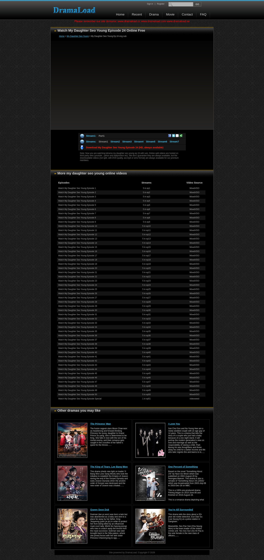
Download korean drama (75, 10)
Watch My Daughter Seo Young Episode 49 (77, 390)
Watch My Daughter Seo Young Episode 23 (77, 281)
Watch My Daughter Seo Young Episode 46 (77, 377)
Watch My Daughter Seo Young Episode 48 (77, 386)
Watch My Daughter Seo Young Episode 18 (77, 260)
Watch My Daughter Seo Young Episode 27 (77, 298)
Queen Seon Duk (99, 509)
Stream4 (138, 141)
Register (160, 4)
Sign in (150, 4)
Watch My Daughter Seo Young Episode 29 (77, 306)
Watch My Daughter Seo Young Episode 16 (77, 251)
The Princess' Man (100, 423)
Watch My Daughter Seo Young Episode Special (79, 399)
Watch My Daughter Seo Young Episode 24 (77, 285)
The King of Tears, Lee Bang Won (109, 466)
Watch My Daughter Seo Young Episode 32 (77, 319)
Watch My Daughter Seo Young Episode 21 (77, 272)
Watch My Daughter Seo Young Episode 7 (77, 213)
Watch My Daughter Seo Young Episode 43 (77, 365)
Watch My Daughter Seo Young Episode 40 (77, 352)
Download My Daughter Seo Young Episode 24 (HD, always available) (124, 147)
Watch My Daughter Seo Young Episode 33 (77, 323)
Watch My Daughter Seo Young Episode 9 (77, 222)
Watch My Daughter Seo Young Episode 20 (77, 268)
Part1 (102, 136)
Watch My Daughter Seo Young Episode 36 (77, 335)
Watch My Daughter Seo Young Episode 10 (77, 226)
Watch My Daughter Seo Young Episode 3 (77, 196)
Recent (137, 14)
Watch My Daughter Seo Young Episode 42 (77, 361)
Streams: (91, 141)
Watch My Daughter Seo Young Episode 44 (77, 369)
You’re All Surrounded (180, 509)
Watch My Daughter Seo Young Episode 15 (77, 247)
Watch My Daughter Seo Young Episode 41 (77, 356)
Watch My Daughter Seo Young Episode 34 (77, 327)
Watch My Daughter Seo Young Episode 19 (77, 264)
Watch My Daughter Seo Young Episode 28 (77, 302)
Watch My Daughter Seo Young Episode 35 (77, 331)
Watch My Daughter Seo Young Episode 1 (77, 188)
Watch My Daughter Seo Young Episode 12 (77, 234)
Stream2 (115, 141)
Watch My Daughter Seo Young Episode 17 (77, 255)
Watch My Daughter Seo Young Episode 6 (77, 209)
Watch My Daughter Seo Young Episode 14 (77, 243)
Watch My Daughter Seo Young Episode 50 (77, 394)
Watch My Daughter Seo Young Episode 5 (77, 205)
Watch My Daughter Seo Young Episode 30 (77, 310)
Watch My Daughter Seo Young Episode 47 (77, 382)
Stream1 (103, 141)
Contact (187, 14)
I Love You (174, 423)
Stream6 (162, 141)
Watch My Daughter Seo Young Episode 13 (77, 239)
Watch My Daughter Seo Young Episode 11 (77, 230)
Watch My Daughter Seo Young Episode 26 (77, 293)
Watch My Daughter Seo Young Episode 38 (77, 344)
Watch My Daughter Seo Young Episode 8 (77, 218)
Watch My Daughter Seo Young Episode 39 (77, 348)
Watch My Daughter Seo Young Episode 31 (77, 314)
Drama (154, 14)
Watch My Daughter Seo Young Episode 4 (77, 201)
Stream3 (126, 141)
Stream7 (174, 141)
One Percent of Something (183, 466)
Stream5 (150, 141)
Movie (170, 14)
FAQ (203, 14)
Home (120, 14)
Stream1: (91, 136)
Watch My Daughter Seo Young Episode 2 (77, 192)
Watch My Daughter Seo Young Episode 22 (77, 276)
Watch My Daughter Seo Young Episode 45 (77, 373)
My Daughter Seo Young (78, 36)
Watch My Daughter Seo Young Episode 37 (77, 340)
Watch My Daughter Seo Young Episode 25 (77, 289)
